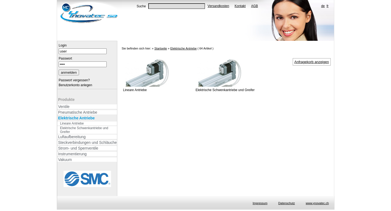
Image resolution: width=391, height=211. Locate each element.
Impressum (260, 203)
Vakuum (65, 159)
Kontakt (240, 6)
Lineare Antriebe (72, 123)
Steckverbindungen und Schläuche (87, 142)
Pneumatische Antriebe (77, 112)
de (323, 6)
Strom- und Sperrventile (78, 148)
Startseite (160, 48)
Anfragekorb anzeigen (311, 62)
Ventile (64, 106)
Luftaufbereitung (72, 137)
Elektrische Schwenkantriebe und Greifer (84, 130)
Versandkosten (218, 6)
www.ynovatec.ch (317, 203)
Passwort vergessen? (74, 80)
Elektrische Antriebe (76, 118)
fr (328, 6)
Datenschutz (286, 203)
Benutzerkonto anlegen (75, 85)
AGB (254, 6)
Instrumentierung (72, 154)
